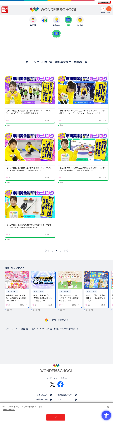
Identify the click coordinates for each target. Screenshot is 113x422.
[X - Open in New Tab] (52, 384)
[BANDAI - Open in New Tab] (4, 9)
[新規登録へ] (102, 8)
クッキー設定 (9, 410)
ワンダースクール (11, 329)
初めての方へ (42, 395)
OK (55, 417)
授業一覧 (35, 329)
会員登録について (65, 395)
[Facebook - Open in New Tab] (60, 384)
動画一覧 (24, 329)
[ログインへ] (109, 8)
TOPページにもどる (59, 320)
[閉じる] (108, 407)
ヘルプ (60, 399)
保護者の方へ (42, 399)
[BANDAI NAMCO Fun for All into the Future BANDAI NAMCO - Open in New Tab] (104, 2)
